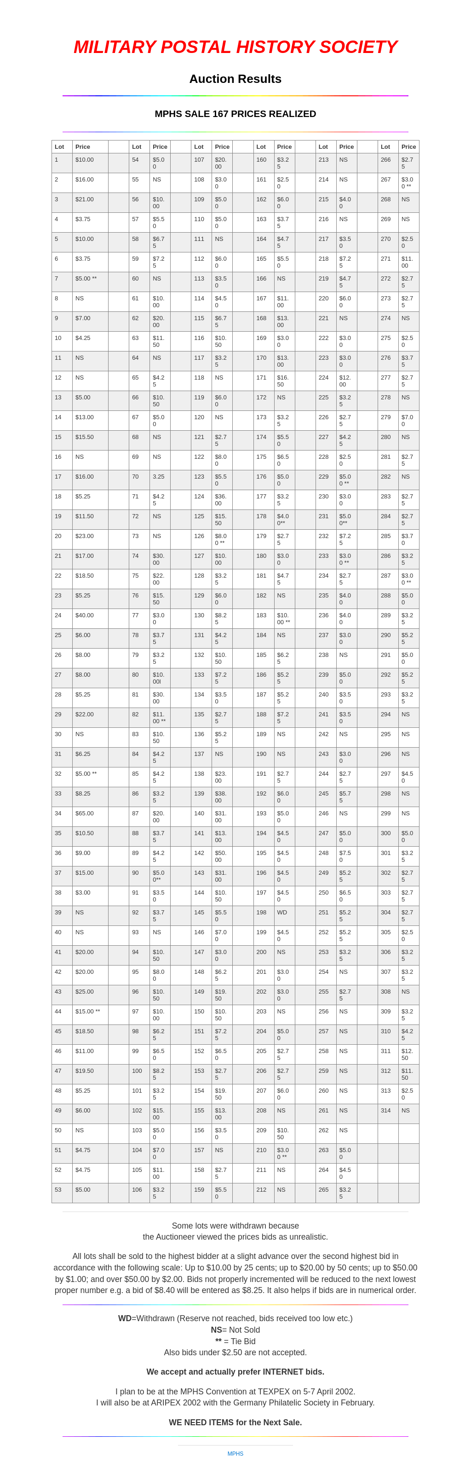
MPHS (236, 1454)
